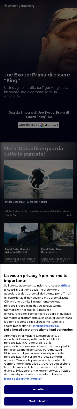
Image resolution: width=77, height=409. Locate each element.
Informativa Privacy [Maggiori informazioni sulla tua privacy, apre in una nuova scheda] (46, 327)
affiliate (65, 287)
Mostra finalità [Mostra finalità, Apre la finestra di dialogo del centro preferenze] (38, 402)
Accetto (38, 390)
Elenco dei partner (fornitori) (24, 380)
